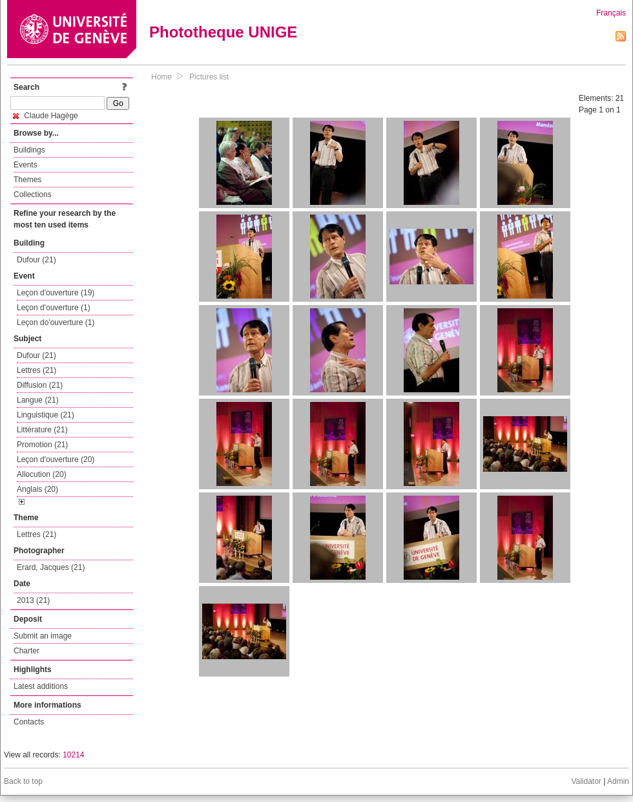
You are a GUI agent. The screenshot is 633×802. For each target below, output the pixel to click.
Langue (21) (38, 400)
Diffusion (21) (40, 385)
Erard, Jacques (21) (51, 567)
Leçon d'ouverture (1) (53, 307)
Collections (33, 194)
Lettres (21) (36, 370)
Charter (26, 650)
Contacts (29, 721)
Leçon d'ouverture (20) (55, 459)
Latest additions (41, 686)
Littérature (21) (42, 429)
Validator (586, 781)
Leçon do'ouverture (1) (55, 322)
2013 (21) (33, 600)
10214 (73, 754)
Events (25, 164)
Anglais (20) (37, 489)
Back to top (23, 781)
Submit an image (43, 635)
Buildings (29, 149)
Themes (27, 179)
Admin (618, 781)
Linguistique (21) (45, 414)
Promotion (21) (42, 444)
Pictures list (209, 76)
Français (611, 12)
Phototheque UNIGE (223, 32)
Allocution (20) (42, 474)
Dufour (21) (36, 259)
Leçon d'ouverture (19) (55, 292)
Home (161, 76)
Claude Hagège (45, 115)
